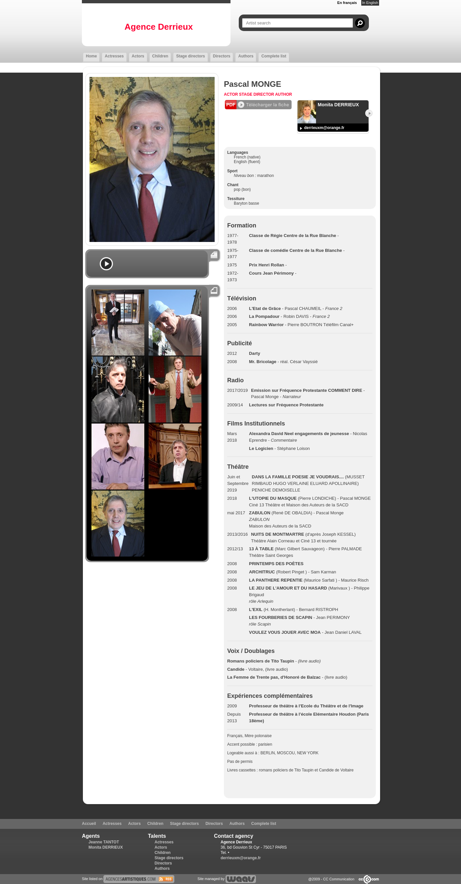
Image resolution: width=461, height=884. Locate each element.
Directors (221, 56)
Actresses (114, 56)
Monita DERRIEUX (106, 847)
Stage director (257, 94)
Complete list (273, 56)
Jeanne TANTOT (104, 842)
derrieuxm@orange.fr (324, 127)
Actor (231, 94)
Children (160, 56)
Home (91, 56)
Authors (245, 56)
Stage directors (190, 56)
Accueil (89, 823)
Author (283, 94)
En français (347, 3)
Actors (138, 56)
